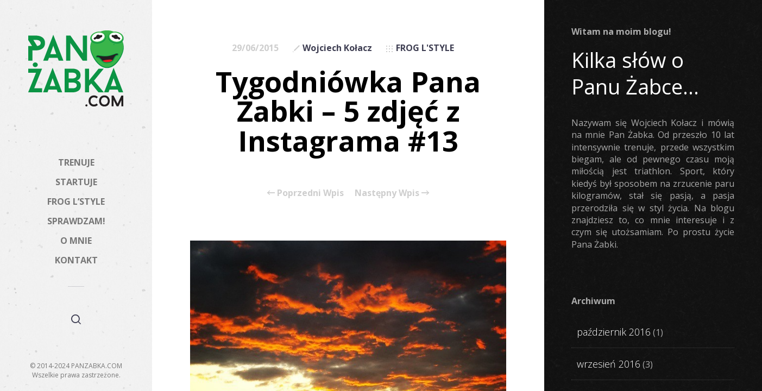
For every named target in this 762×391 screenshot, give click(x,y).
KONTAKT (76, 260)
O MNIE (76, 241)
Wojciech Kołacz (337, 48)
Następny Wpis (392, 192)
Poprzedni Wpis (305, 192)
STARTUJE (76, 182)
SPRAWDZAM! (76, 221)
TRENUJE (76, 162)
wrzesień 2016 (608, 363)
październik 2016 (614, 331)
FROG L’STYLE (76, 201)
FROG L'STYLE (425, 48)
